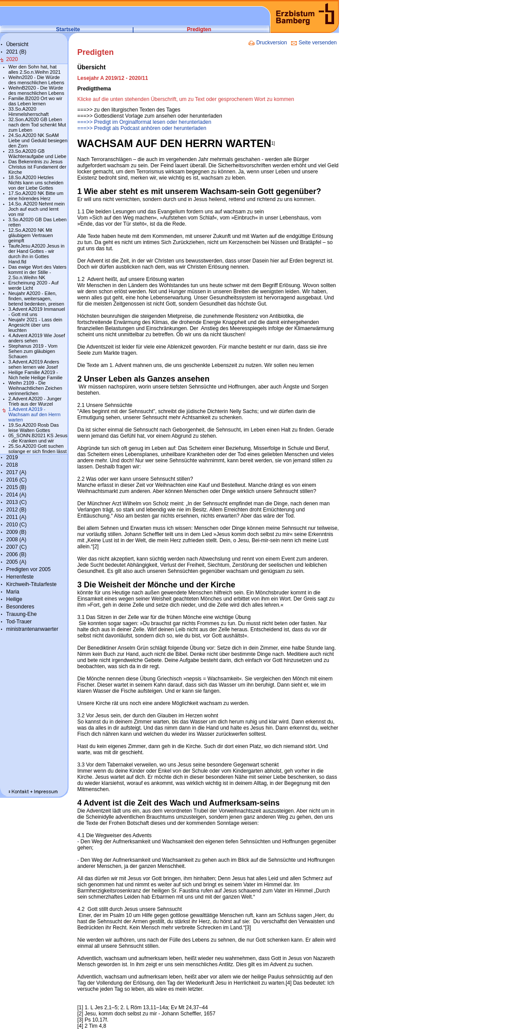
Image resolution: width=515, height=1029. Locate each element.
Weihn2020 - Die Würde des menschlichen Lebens (36, 80)
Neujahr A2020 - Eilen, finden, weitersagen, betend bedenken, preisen (36, 298)
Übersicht (17, 44)
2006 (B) (16, 554)
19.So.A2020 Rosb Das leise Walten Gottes (33, 427)
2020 (12, 59)
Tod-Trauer (19, 622)
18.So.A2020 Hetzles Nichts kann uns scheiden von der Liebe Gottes (35, 183)
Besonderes (20, 607)
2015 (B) (16, 487)
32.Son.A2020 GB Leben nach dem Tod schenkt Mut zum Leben (37, 125)
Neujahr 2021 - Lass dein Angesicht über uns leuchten (35, 325)
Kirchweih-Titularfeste (31, 584)
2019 (12, 457)
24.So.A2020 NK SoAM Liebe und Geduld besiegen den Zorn (38, 140)
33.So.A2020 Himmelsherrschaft (28, 111)
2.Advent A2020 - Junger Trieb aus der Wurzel (34, 401)
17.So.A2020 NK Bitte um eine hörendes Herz (35, 196)
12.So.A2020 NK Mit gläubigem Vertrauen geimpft (30, 235)
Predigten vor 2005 (28, 569)
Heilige (14, 599)
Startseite (68, 29)
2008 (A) (16, 539)
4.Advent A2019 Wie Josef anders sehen (36, 338)
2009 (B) (16, 532)
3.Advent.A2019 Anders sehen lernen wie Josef (33, 364)
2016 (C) (16, 480)
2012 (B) (16, 510)
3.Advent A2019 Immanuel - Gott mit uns (36, 311)
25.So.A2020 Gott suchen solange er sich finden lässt (37, 448)
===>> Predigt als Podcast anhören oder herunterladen (141, 128)
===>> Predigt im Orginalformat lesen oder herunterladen (144, 122)
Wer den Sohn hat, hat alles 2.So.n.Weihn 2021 (34, 69)
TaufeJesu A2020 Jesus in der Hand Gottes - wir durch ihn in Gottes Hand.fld (36, 253)
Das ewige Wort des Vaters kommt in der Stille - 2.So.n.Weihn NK (37, 272)
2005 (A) (16, 562)
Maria (12, 592)
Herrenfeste (20, 577)
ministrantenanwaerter (32, 629)
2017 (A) (16, 472)
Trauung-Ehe (21, 614)
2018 (12, 465)
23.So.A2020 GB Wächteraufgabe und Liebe (37, 153)
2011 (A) (16, 517)
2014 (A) (16, 495)
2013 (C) (16, 502)
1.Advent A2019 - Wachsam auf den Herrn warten (34, 414)
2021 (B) (16, 52)
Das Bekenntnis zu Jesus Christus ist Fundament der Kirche (37, 167)
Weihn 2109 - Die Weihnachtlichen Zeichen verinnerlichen (35, 388)
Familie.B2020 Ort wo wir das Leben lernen (35, 101)
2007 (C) (16, 547)
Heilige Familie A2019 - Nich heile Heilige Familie (35, 375)
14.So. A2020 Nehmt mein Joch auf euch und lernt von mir (36, 209)
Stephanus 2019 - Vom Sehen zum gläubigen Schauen (33, 351)
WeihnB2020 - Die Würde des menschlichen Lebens (36, 90)
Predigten (199, 29)
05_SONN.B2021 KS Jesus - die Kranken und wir (38, 438)
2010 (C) (16, 525)
